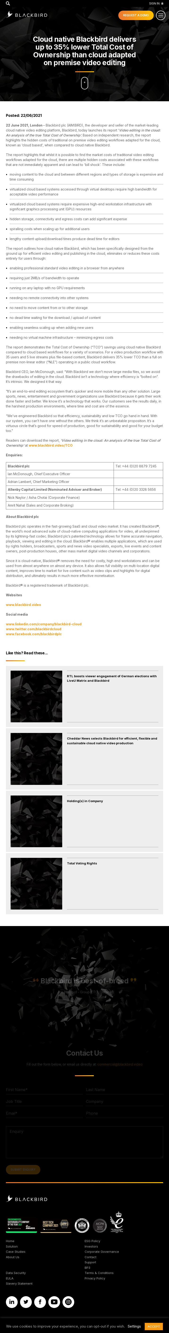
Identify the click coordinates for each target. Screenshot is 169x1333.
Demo (136, 15)
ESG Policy (92, 1241)
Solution (12, 1246)
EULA (9, 1278)
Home (10, 1241)
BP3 (87, 1268)
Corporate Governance (102, 1251)
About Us (12, 1257)
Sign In (156, 3)
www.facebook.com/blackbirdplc (34, 634)
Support (90, 1262)
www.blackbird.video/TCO (51, 445)
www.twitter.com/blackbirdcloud (33, 629)
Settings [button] (134, 1326)
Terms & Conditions (99, 1273)
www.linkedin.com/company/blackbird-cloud (44, 624)
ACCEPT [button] (154, 1326)
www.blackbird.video (23, 605)
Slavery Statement (19, 1283)
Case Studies (15, 1251)
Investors (91, 1246)
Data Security (16, 1273)
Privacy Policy (95, 1278)
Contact (90, 1257)
